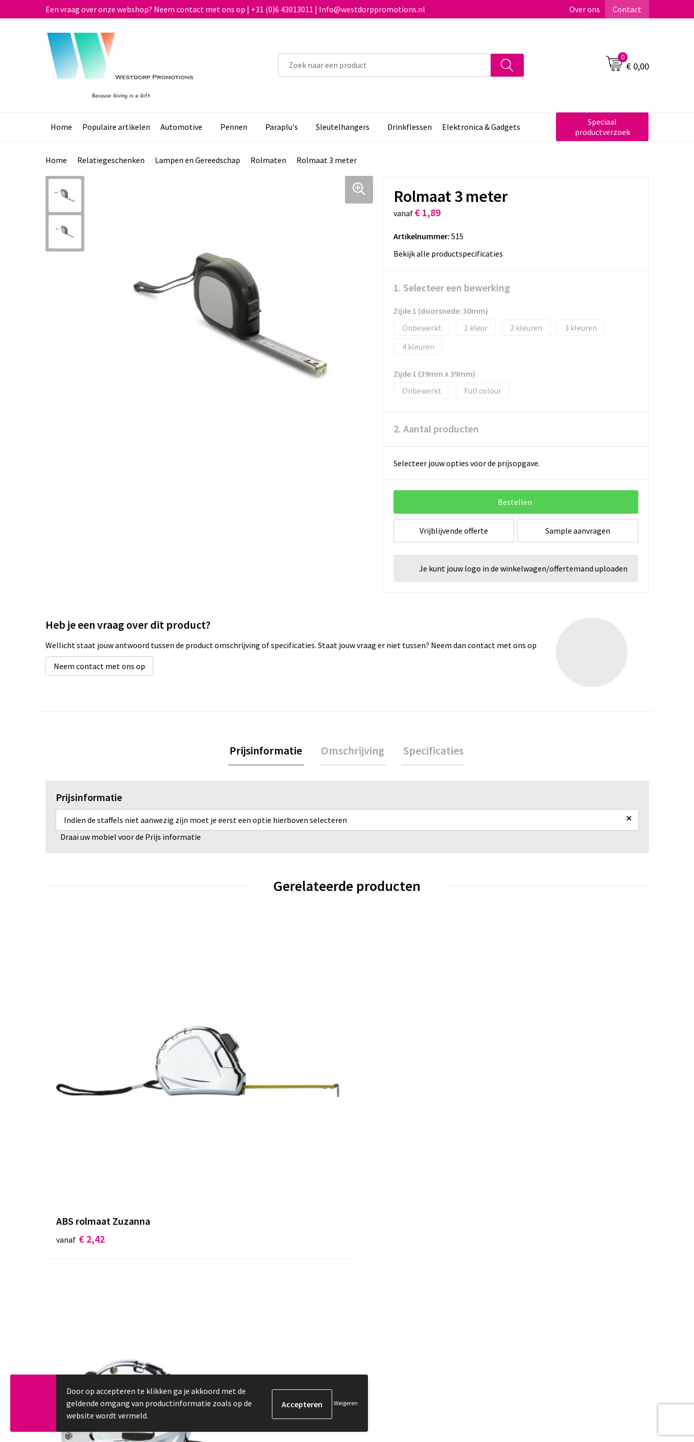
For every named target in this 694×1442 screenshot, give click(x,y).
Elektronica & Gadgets (481, 127)
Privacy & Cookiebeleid (550, 1256)
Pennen (233, 127)
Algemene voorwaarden (552, 1240)
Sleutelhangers (342, 127)
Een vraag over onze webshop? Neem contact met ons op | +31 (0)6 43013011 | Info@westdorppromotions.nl (235, 9)
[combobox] (384, 65)
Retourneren (384, 1256)
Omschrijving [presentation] (352, 751)
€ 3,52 (231, 1086)
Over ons (584, 9)
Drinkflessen (409, 127)
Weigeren (346, 1403)
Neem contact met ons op (99, 666)
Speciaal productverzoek (602, 127)
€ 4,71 (382, 1086)
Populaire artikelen (116, 127)
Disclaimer (529, 1271)
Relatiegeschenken (111, 160)
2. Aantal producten (436, 428)
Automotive (181, 127)
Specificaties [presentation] (430, 751)
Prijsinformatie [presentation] (269, 751)
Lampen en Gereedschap (197, 160)
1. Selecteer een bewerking (452, 287)
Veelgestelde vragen (249, 1256)
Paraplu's (281, 127)
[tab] (269, 752)
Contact (627, 9)
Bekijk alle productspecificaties (451, 253)
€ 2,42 (80, 1086)
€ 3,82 (532, 1086)
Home (61, 127)
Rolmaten (268, 160)
